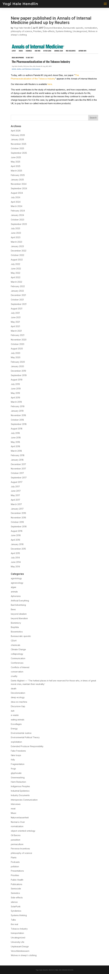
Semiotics (15, 893)
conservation (17, 671)
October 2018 (17, 420)
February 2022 (18, 286)
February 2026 (18, 135)
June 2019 (16, 388)
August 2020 (17, 348)
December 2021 (18, 295)
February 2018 (17, 455)
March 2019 (16, 402)
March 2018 (16, 451)
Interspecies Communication (24, 800)
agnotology (16, 578)
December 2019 (18, 371)
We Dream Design (66, 970)
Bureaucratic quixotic (73, 28)
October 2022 (17, 255)
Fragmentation (17, 764)
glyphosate (16, 773)
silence (14, 902)
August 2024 (17, 193)
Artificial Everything (20, 600)
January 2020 (17, 366)
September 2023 (19, 224)
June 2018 (16, 437)
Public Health (17, 880)
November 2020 (18, 339)
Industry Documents (20, 795)
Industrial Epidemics (20, 791)
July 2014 (15, 557)
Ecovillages (16, 724)
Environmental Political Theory (25, 737)
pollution (15, 866)
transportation (17, 933)
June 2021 (16, 317)
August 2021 (16, 308)
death (13, 688)
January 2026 (17, 139)
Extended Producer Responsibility (27, 746)
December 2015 (18, 549)
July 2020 (15, 353)
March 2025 (16, 170)
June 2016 (16, 535)
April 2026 (16, 130)
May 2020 (15, 357)
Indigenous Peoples (20, 786)
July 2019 (15, 384)
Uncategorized (80, 31)
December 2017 (18, 464)
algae (13, 587)
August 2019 (16, 379)
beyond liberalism (53, 28)
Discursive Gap (18, 706)
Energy (14, 728)
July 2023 (15, 228)
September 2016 (19, 526)
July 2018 (15, 433)
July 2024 (15, 197)
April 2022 (15, 277)
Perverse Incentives (20, 848)
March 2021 (16, 331)
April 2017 (15, 500)
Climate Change (18, 649)
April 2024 (16, 202)
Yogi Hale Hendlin (22, 28)
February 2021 (17, 335)
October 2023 (17, 219)
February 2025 (18, 175)
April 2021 (15, 326)
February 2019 (17, 406)
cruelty (14, 676)
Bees (13, 609)
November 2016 (18, 517)
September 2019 (19, 375)
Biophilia (15, 627)
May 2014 (15, 566)
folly (13, 759)
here (50, 84)
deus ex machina (19, 702)
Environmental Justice (21, 733)
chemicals (15, 645)
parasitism (15, 840)
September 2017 (19, 477)
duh (12, 711)
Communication (18, 658)
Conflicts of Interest (20, 667)
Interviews (16, 804)
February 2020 (18, 362)
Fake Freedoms (18, 751)
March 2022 (16, 282)
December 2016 (18, 513)
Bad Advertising (18, 605)
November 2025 (18, 144)
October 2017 (17, 473)
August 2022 (17, 259)
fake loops (16, 755)
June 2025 (16, 157)
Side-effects (48, 31)
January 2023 (17, 246)
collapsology (17, 654)
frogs (13, 768)
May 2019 (15, 393)
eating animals (17, 719)
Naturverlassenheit (20, 817)
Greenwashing (18, 777)
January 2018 (17, 460)
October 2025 (17, 148)
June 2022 (16, 268)
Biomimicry (16, 623)
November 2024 (18, 184)
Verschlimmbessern (20, 951)
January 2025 (17, 179)
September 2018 (19, 424)
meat (13, 808)
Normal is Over (18, 822)
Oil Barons (16, 835)
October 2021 (17, 299)
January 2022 (17, 291)
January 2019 (17, 411)
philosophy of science (21, 31)
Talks (13, 920)
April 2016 (15, 540)
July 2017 (15, 486)
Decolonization (18, 693)
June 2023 (16, 233)
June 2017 (16, 491)
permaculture (17, 844)
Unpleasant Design (20, 946)
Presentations (17, 871)
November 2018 (18, 415)
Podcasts (15, 862)
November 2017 (18, 468)
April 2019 (15, 397)
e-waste (15, 715)
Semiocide (16, 888)
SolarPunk (16, 906)
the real (14, 924)
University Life (17, 942)
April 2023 (15, 237)
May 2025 (15, 161)
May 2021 (15, 322)
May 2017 (15, 495)
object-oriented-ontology (23, 831)
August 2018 (16, 428)
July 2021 (15, 313)
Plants (13, 857)
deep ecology (18, 697)
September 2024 (19, 188)
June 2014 (16, 562)
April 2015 (15, 553)
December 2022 (18, 250)
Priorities (37, 31)
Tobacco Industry (19, 928)
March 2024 (16, 206)
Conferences (17, 663)
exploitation (16, 742)
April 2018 (15, 446)
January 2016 (17, 544)
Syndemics (16, 911)
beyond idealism (19, 614)
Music (13, 813)
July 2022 (15, 264)
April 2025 (15, 166)
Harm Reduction (18, 782)
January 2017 (17, 509)
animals (14, 591)
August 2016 (16, 531)
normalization (91, 28)
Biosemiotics (17, 631)
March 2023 (16, 242)
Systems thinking (64, 31)
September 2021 (18, 304)
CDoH (13, 640)
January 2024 (17, 215)
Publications (16, 884)
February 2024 (18, 210)
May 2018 (15, 442)
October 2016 (17, 522)
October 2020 (17, 344)
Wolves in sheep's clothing (24, 955)
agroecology (17, 583)
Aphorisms (16, 596)
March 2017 (16, 504)
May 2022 (15, 273)
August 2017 (16, 482)
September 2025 (19, 153)
